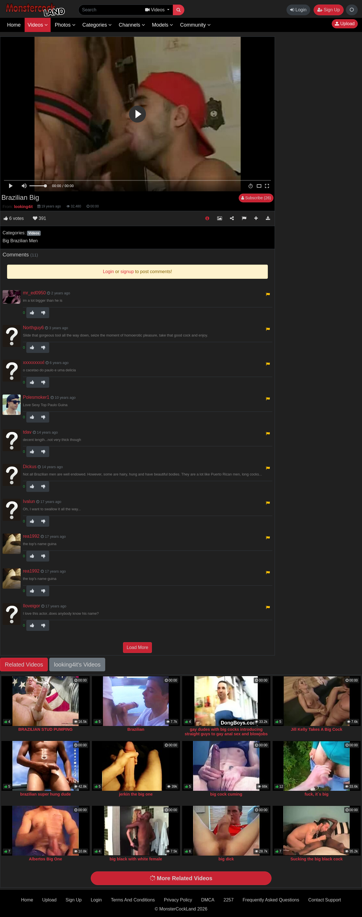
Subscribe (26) (256, 198)
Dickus (29, 466)
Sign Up (328, 9)
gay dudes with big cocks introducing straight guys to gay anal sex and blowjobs (226, 731)
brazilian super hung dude (45, 794)
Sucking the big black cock (316, 859)
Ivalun (29, 501)
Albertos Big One (45, 859)
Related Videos (24, 664)
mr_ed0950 (34, 292)
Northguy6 (33, 327)
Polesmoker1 (36, 397)
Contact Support (324, 899)
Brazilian (135, 729)
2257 (228, 899)
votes (14, 218)
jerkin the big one (136, 794)
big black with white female (135, 859)
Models (162, 25)
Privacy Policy (178, 899)
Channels (132, 25)
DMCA (207, 899)
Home (14, 25)
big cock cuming (226, 794)
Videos (37, 25)
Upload (345, 23)
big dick (226, 859)
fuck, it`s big (317, 794)
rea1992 (31, 536)
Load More (137, 647)
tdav (27, 432)
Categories (97, 25)
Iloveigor (31, 605)
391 (39, 218)
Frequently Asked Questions (271, 899)
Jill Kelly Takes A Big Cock (316, 729)
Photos (65, 25)
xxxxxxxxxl (33, 362)
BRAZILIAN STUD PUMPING (45, 729)
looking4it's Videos (77, 664)
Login (298, 9)
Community (195, 25)
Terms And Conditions (133, 899)
